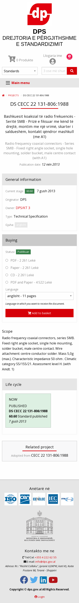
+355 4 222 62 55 (46, 557)
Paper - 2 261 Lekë (22, 267)
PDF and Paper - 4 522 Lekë (28, 282)
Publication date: (30, 164)
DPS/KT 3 (23, 208)
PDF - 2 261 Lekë (20, 260)
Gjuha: (9, 225)
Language (11, 289)
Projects (13, 95)
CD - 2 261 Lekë (19, 275)
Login (41, 597)
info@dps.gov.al (45, 561)
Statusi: (10, 252)
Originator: (12, 200)
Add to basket (39, 313)
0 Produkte (20, 60)
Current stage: (14, 191)
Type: (9, 216)
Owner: (10, 208)
